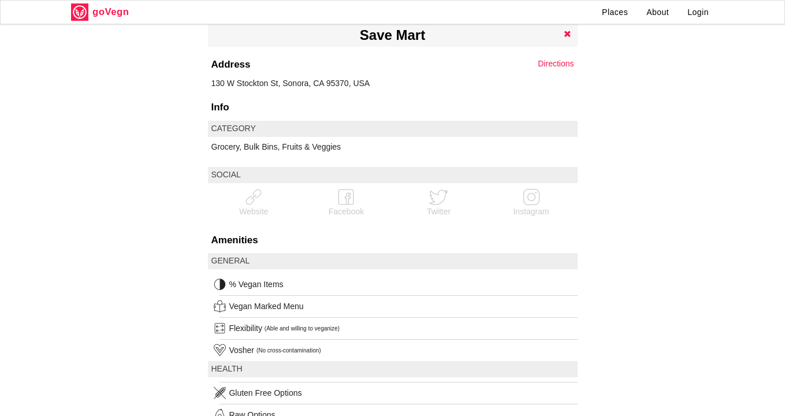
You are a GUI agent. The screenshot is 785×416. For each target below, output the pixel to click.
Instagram (531, 202)
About (657, 12)
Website (253, 202)
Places (615, 12)
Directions (556, 63)
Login (698, 12)
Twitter (439, 202)
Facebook (346, 202)
